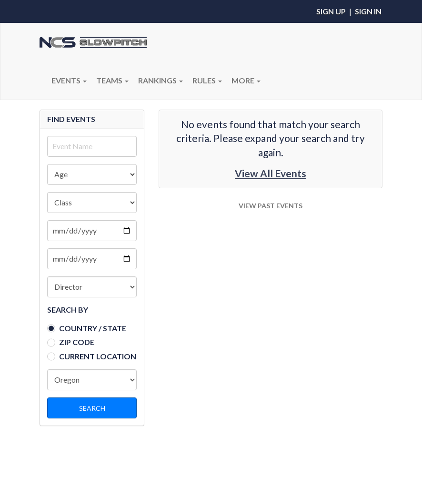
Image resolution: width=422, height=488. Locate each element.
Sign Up (331, 11)
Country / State (92, 328)
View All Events (270, 173)
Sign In (368, 11)
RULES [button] (207, 80)
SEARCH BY (67, 309)
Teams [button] (112, 80)
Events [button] (69, 80)
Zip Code (76, 341)
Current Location (97, 356)
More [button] (246, 80)
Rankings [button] (160, 80)
